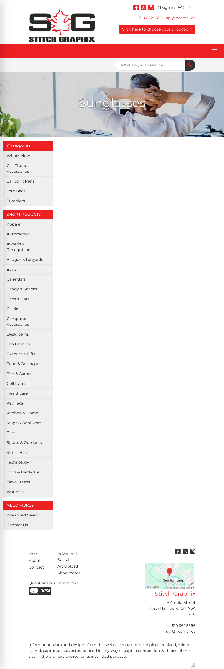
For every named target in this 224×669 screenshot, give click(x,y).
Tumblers (16, 201)
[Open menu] (214, 51)
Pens (11, 432)
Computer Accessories (18, 321)
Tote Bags (16, 191)
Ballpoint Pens (20, 181)
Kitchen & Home (22, 413)
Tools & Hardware (23, 472)
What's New (18, 155)
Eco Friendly (18, 344)
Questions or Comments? (53, 583)
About (35, 560)
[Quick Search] (150, 65)
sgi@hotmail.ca (180, 18)
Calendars (16, 279)
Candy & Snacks (22, 289)
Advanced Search (23, 515)
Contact (36, 567)
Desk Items (18, 334)
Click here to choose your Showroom (157, 29)
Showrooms (68, 573)
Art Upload (67, 566)
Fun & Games (19, 373)
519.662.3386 (151, 18)
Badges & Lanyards (25, 259)
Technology (18, 462)
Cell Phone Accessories (18, 168)
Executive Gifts (21, 354)
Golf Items (16, 383)
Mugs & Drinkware (24, 423)
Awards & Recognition (18, 247)
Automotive (18, 234)
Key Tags (15, 403)
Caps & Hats (18, 299)
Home (35, 554)
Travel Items (18, 482)
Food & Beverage (23, 364)
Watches (15, 492)
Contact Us (17, 525)
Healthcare (17, 393)
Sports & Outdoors (24, 442)
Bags (11, 269)
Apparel (14, 224)
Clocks (13, 309)
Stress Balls (17, 452)
